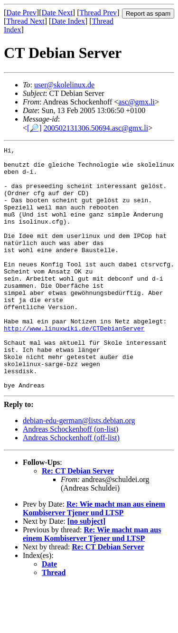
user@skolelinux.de (64, 85)
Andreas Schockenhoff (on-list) (70, 477)
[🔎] (34, 128)
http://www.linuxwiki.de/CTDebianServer (74, 365)
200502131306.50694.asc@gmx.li (96, 128)
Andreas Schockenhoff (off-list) (71, 486)
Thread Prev (98, 13)
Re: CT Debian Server (78, 519)
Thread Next (25, 21)
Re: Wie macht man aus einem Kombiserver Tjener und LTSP (94, 556)
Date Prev (21, 13)
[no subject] (86, 570)
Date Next (57, 13)
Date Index (68, 21)
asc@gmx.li (136, 102)
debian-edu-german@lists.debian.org (79, 469)
